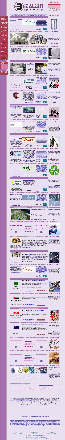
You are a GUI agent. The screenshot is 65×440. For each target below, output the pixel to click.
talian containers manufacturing (41, 80)
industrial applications (14, 49)
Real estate (56, 375)
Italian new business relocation (52, 209)
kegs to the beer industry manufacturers (41, 24)
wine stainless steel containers (41, 79)
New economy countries (52, 213)
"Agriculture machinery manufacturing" (15, 106)
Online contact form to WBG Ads (41, 272)
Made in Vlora (33, 219)
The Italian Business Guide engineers (15, 398)
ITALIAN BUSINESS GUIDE (54, 75)
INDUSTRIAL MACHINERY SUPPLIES (54, 293)
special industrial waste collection (41, 168)
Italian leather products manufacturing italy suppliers (36, 422)
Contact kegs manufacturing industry (41, 25)
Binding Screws (39, 256)
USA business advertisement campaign (41, 270)
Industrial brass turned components (28, 160)
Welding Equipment (34, 258)
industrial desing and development (41, 123)
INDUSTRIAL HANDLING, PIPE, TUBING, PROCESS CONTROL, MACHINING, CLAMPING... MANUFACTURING (28, 236)
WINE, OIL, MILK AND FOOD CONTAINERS (38, 31)
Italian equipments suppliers (34, 400)
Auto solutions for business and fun (38, 102)
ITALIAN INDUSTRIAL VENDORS (54, 337)
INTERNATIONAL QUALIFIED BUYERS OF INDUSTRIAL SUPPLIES (29, 293)
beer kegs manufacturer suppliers (41, 20)
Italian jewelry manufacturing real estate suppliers (21, 422)
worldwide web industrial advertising (41, 271)
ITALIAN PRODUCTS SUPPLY (54, 46)
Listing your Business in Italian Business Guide (31, 416)
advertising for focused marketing (41, 267)
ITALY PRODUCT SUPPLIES (54, 221)
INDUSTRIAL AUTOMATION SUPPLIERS (16, 119)
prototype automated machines (41, 122)
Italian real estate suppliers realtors (37, 425)
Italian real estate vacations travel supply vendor (35, 423)
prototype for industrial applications (41, 126)
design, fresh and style (25, 99)
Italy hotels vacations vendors (47, 421)
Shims (36, 256)
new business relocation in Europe (41, 196)
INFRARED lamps (12, 140)
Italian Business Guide (52, 367)
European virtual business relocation (41, 199)
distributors (38, 146)
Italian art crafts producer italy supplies (27, 424)
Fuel (23, 180)
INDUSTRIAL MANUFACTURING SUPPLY (29, 46)
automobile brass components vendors (41, 155)
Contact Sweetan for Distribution (41, 142)
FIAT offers (32, 95)
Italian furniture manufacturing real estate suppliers (36, 421)
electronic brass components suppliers (41, 153)
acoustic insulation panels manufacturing (41, 50)
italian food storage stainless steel (41, 82)
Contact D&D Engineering (41, 127)
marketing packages (38, 275)
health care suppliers (45, 425)
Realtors (53, 376)
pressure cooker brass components (41, 151)
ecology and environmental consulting (41, 167)
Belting (23, 241)
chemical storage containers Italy (41, 78)
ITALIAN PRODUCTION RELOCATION (54, 207)
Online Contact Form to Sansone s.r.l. (41, 83)
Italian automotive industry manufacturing (43, 420)
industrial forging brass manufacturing (41, 154)
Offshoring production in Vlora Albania (15, 194)
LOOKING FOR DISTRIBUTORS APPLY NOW (46, 385)
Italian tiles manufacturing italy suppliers (22, 423)
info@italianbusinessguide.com (40, 435)
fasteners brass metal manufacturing (41, 156)
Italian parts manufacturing (51, 63)
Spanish (16, 146)
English (14, 29)
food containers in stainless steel (41, 21)
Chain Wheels (44, 244)
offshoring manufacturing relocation (41, 195)
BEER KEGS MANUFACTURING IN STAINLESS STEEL (19, 31)
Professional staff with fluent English (36, 215)
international (38, 131)
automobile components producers (41, 97)
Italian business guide (13, 420)
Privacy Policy (47, 416)
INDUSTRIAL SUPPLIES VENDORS (41, 46)
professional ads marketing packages (41, 268)
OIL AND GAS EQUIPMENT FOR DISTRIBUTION (37, 280)
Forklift (45, 242)
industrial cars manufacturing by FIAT (41, 96)
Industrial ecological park (34, 209)
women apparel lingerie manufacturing (28, 399)
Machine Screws (29, 254)
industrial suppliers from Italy (19, 400)
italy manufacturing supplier (56, 424)
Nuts (31, 256)
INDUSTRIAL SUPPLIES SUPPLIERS (28, 337)
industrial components (31, 150)
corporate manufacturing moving (41, 197)
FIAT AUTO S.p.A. (25, 92)
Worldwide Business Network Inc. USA (34, 438)
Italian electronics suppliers (38, 399)
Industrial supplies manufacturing (52, 34)
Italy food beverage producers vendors (23, 421)
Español (16, 29)
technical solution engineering (41, 125)
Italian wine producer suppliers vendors (48, 423)
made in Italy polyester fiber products (41, 49)
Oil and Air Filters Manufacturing (29, 180)
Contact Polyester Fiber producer (41, 54)
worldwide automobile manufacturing (41, 98)
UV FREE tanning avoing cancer (17, 141)
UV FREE (20, 138)
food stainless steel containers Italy (41, 81)
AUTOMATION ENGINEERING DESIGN (41, 119)
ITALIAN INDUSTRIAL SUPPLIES (16, 46)
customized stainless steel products (41, 23)
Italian (16, 117)
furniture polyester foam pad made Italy (41, 51)
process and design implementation (41, 124)
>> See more (30, 261)
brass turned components (29, 153)
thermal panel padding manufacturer (41, 52)
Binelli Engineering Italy (47, 438)
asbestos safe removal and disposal (41, 166)
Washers (33, 256)
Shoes (50, 375)
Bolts (37, 255)
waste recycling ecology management (41, 169)
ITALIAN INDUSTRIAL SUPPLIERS (54, 236)
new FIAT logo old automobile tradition (41, 93)
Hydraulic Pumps (32, 244)
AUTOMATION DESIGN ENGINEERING (29, 119)
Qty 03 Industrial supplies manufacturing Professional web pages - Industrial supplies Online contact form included (16, 228)
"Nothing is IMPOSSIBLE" (28, 129)
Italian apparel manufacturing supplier (21, 420)
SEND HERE (16, 248)
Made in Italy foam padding (30, 64)
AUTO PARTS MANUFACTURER (16, 90)
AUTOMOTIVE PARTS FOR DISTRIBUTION (36, 324)
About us (22, 416)
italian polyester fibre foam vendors (41, 53)
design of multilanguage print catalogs (41, 269)
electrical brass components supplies (41, 152)
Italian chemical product (49, 424)
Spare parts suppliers (51, 180)
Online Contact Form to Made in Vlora (41, 200)
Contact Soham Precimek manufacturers (41, 157)
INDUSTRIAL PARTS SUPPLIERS (54, 264)
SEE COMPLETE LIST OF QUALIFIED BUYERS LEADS (28, 320)
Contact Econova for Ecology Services (41, 171)
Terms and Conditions (41, 416)
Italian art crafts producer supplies (32, 420)
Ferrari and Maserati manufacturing (41, 95)
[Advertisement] (35, 411)
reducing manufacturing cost (14, 198)
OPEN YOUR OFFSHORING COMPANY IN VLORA (39, 207)
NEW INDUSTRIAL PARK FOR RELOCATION (20, 207)
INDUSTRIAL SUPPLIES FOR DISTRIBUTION (37, 310)
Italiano (19, 29)
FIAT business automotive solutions (41, 94)
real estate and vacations (26, 400)
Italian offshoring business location (41, 198)
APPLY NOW (29, 190)
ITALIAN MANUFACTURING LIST (54, 365)
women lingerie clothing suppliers (46, 399)
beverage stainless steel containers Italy (41, 22)
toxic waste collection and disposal (41, 170)
